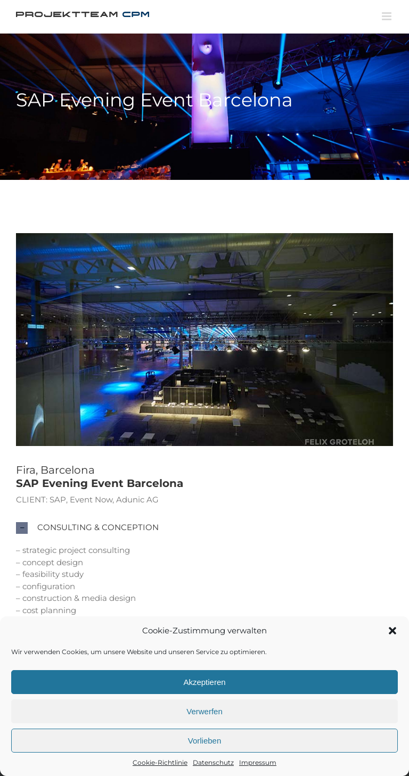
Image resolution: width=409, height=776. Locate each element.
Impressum (257, 762)
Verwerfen (204, 711)
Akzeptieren (204, 682)
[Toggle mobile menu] (387, 16)
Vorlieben (205, 740)
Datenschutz (213, 762)
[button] (392, 630)
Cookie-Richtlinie (160, 762)
